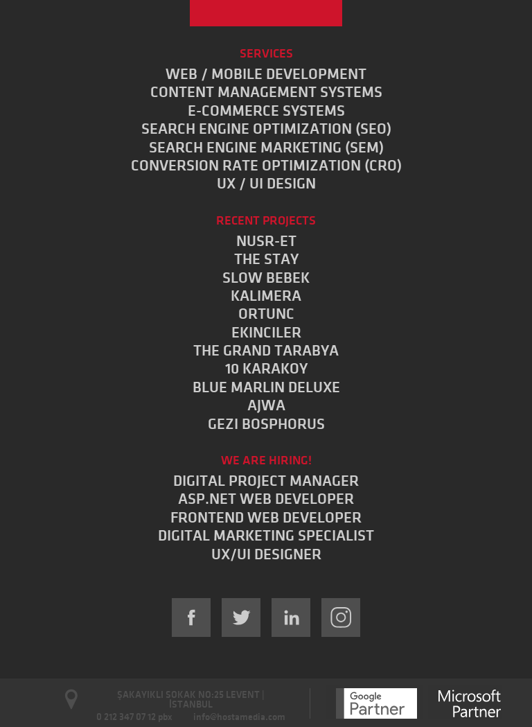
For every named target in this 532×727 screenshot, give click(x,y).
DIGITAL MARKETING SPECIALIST (266, 535)
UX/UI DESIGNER (266, 554)
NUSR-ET (266, 241)
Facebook (191, 617)
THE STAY (266, 259)
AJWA (266, 405)
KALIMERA (266, 296)
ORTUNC (266, 314)
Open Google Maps (72, 699)
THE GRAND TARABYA (266, 350)
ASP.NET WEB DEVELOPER (266, 499)
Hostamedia (266, 13)
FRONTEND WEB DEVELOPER (266, 517)
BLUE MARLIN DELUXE (266, 387)
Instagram (340, 617)
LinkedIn (291, 617)
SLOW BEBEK (266, 278)
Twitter (241, 617)
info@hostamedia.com (239, 717)
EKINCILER (266, 332)
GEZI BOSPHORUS (266, 424)
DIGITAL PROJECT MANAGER (266, 481)
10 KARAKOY (266, 368)
